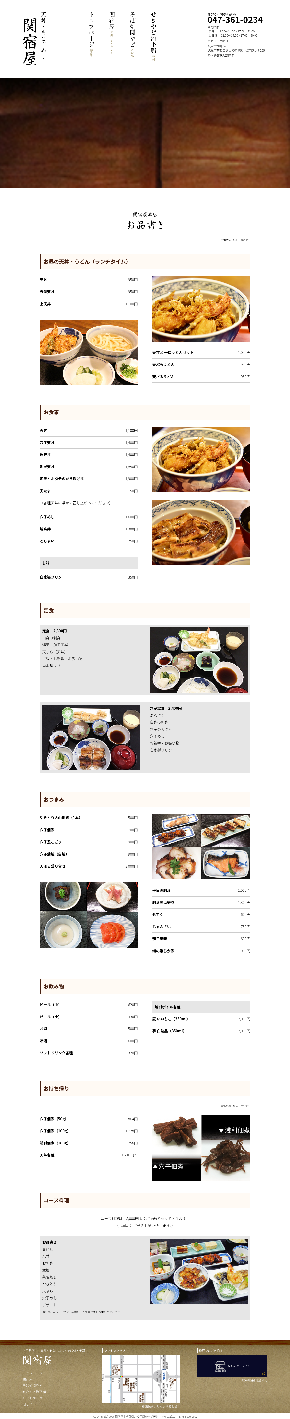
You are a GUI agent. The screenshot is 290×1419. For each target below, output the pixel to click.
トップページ (33, 1372)
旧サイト (29, 1404)
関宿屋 (28, 1379)
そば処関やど (33, 1385)
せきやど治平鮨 (34, 1391)
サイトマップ (33, 1398)
